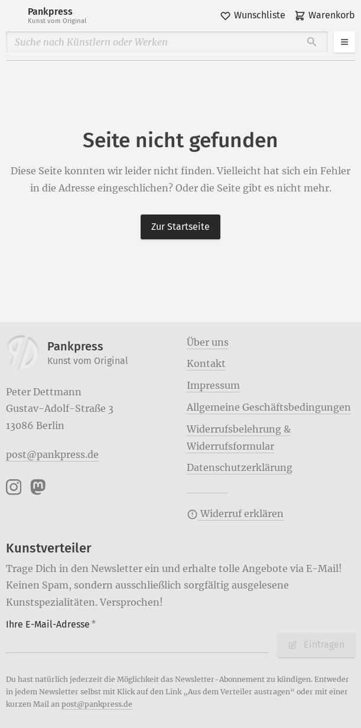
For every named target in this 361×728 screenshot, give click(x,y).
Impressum (213, 385)
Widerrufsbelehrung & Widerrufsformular (239, 437)
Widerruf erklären (235, 513)
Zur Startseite (180, 226)
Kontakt (206, 363)
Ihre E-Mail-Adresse (51, 624)
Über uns (208, 342)
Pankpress (57, 15)
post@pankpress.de (52, 454)
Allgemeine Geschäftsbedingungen (269, 407)
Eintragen (316, 644)
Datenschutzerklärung (239, 467)
